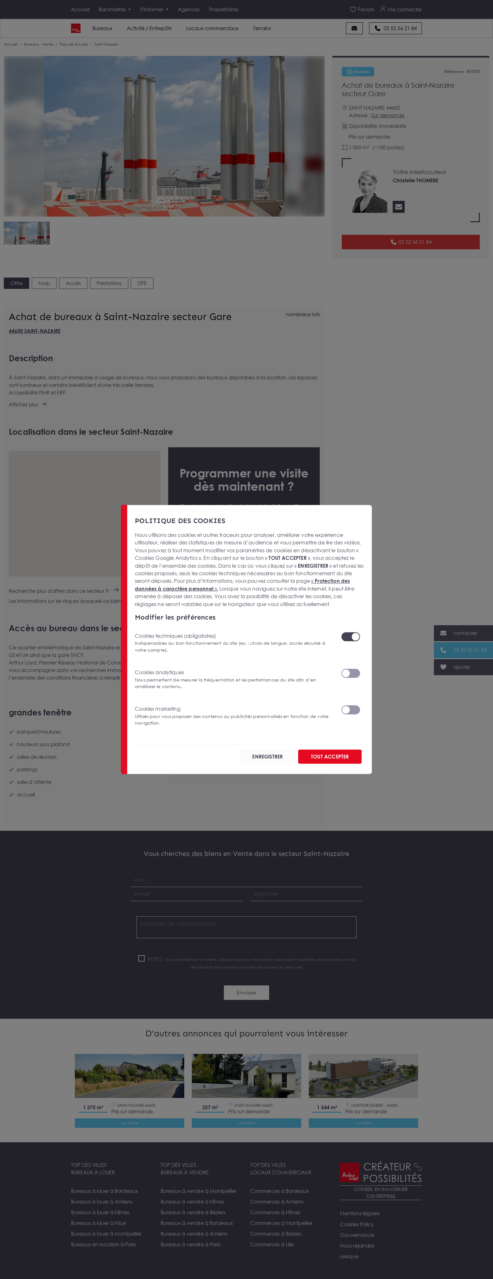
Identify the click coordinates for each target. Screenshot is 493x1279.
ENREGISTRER (267, 756)
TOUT (330, 756)
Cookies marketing (234, 716)
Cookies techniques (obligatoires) (234, 642)
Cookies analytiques (234, 679)
